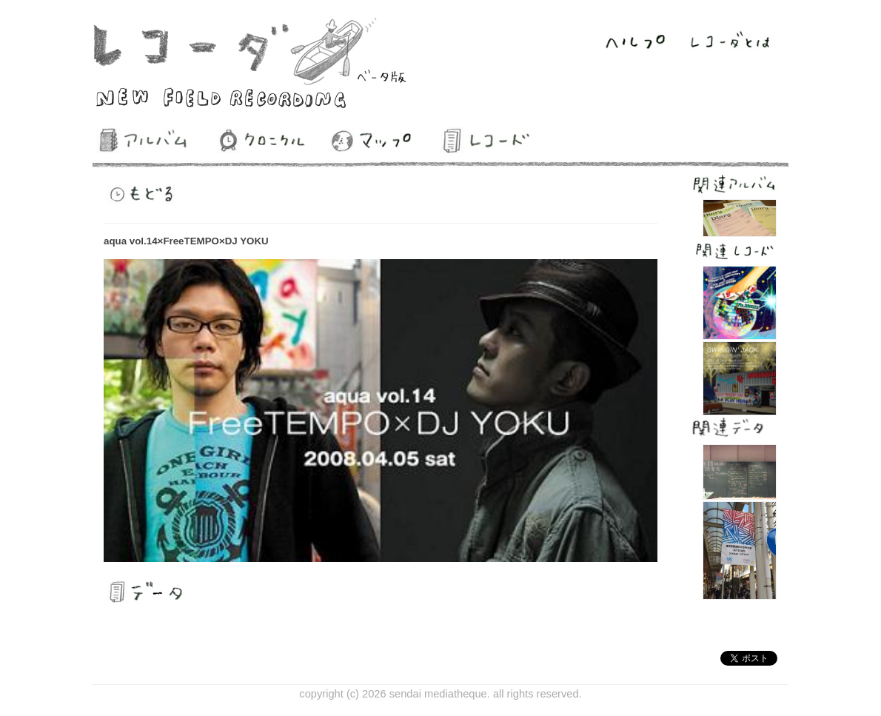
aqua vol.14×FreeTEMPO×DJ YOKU (186, 241)
